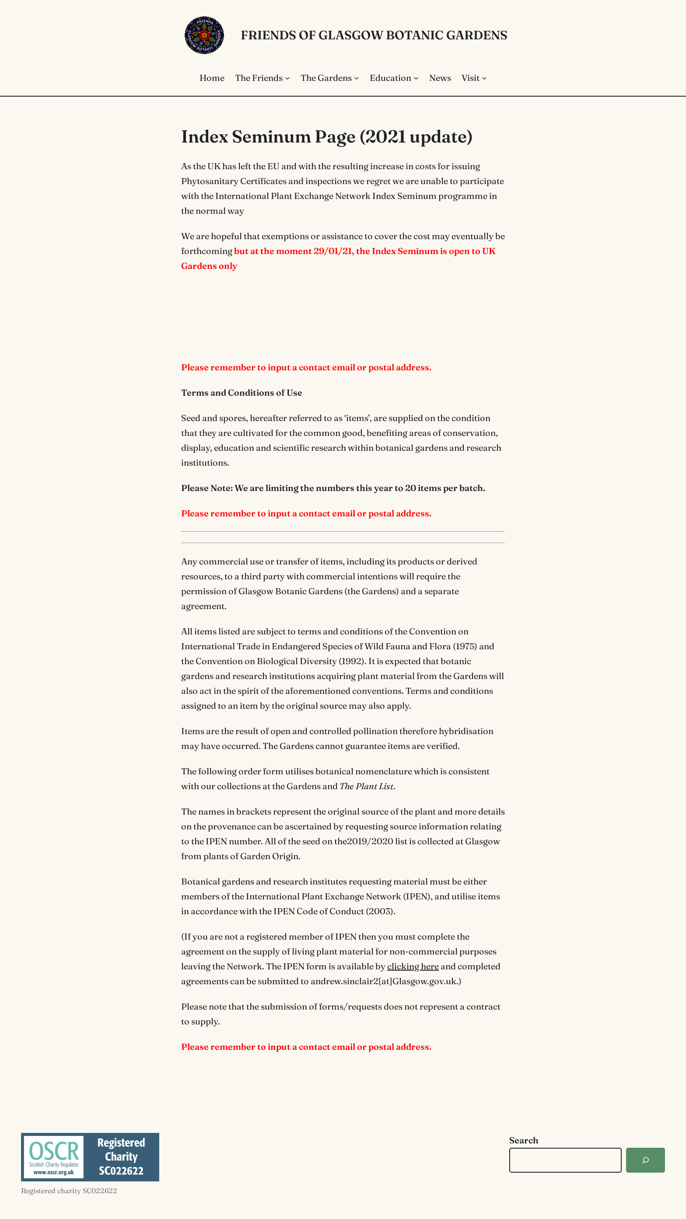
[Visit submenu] (484, 77)
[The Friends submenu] (287, 77)
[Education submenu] (416, 77)
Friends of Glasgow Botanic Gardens (374, 35)
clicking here (413, 966)
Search (524, 1140)
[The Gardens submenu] (356, 77)
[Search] (645, 1160)
